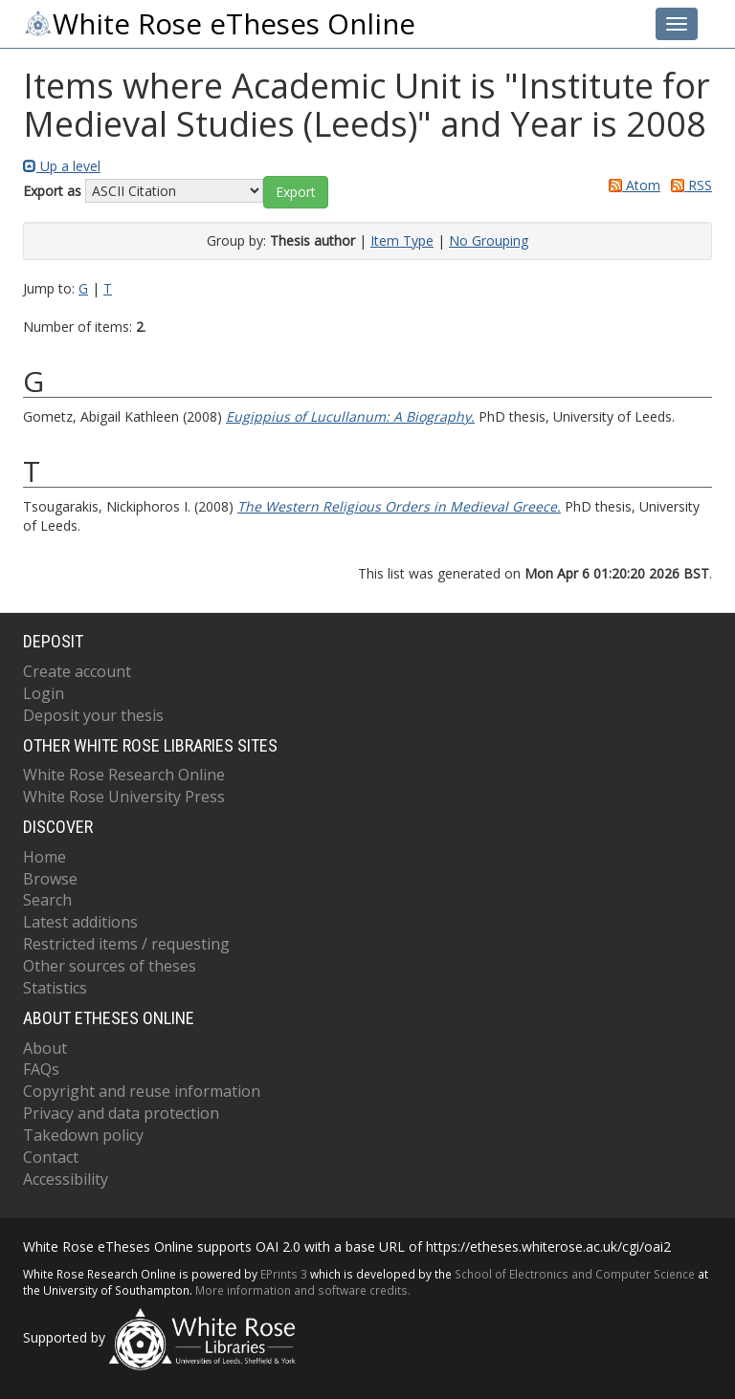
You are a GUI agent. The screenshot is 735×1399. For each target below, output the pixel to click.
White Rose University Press (124, 796)
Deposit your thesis (93, 715)
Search (47, 899)
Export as (52, 191)
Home (44, 856)
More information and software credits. (303, 1290)
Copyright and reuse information (141, 1091)
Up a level (61, 166)
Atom (631, 185)
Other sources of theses (109, 965)
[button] (295, 192)
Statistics (55, 987)
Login (43, 693)
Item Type (402, 240)
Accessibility (65, 1179)
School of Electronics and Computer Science (575, 1273)
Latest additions (80, 921)
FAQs (41, 1069)
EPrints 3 (283, 1273)
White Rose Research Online (124, 774)
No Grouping (488, 240)
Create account (77, 671)
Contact (50, 1157)
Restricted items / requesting (126, 943)
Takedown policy (83, 1135)
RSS (688, 185)
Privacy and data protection (121, 1113)
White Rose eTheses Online (219, 24)
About (45, 1048)
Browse (50, 878)
